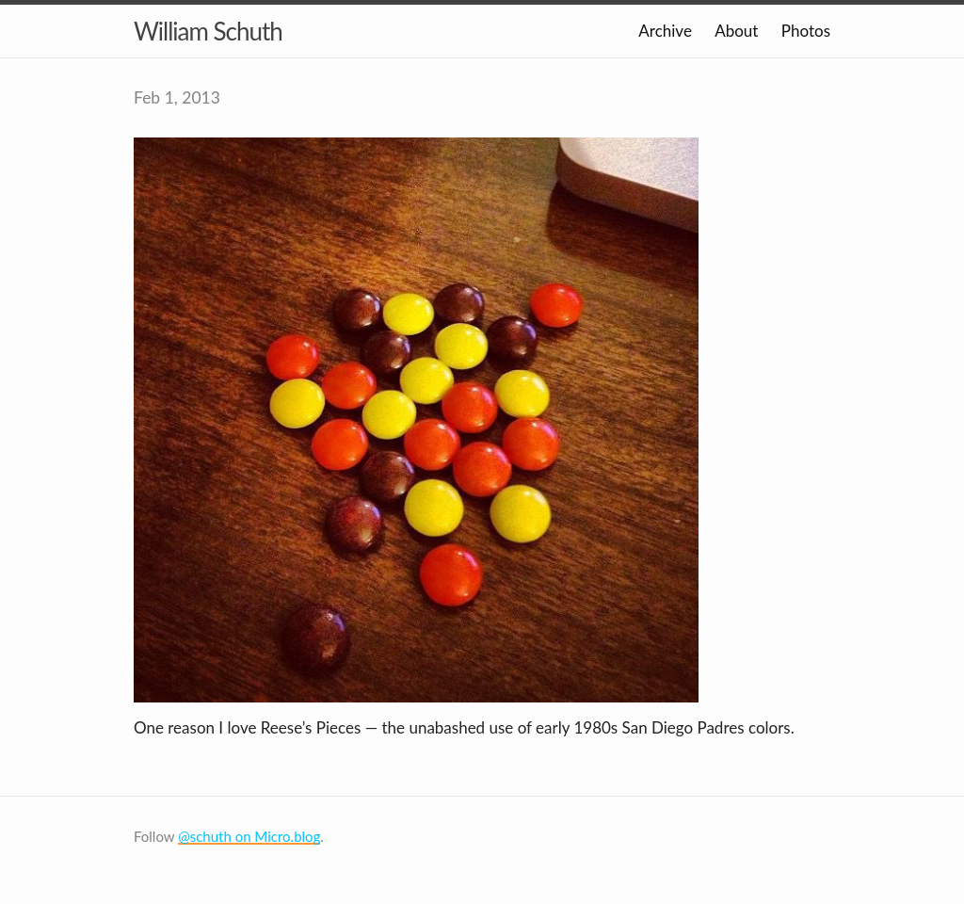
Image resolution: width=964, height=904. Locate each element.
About (736, 30)
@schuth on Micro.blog (249, 836)
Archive (665, 30)
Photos (805, 30)
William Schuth (208, 31)
